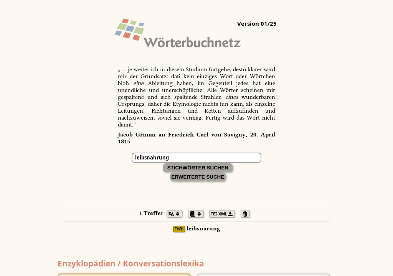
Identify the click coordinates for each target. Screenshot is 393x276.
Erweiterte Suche (198, 177)
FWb (179, 229)
